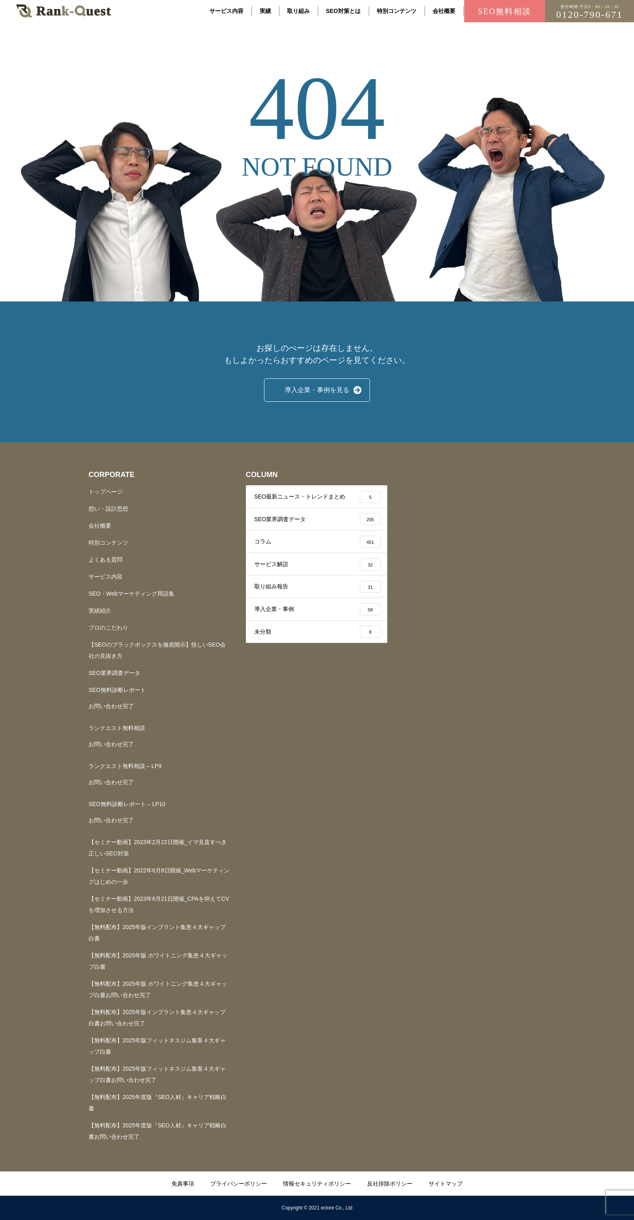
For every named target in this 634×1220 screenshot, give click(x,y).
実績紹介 (100, 610)
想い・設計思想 (108, 508)
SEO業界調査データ (114, 673)
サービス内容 (226, 11)
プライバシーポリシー (238, 1183)
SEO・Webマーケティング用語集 (131, 593)
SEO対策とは (343, 11)
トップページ (106, 491)
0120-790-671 (589, 12)
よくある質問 (106, 559)
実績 (265, 11)
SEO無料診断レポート (117, 690)
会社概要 (444, 11)
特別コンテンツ (396, 11)
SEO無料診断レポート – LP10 (127, 804)
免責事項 (182, 1183)
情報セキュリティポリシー (317, 1183)
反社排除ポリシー (389, 1183)
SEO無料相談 (504, 11)
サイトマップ (446, 1183)
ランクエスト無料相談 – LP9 (125, 766)
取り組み (298, 11)
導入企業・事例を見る (317, 389)
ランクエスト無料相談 (117, 728)
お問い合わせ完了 (111, 706)
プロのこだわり (108, 627)
